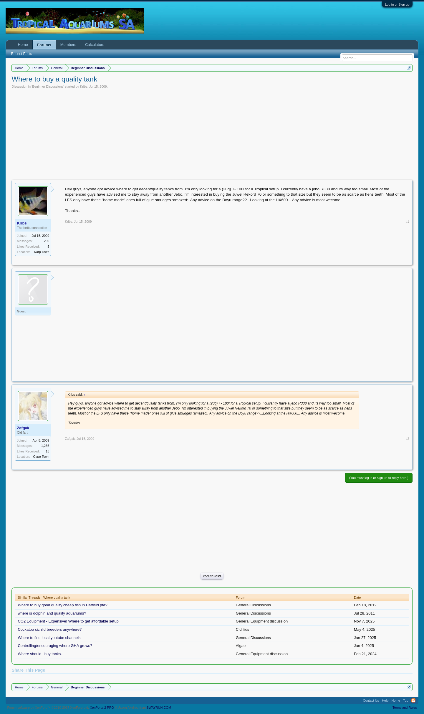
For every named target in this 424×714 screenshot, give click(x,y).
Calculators (94, 44)
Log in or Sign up (397, 4)
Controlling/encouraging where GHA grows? (55, 645)
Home (23, 44)
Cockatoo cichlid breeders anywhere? (50, 629)
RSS (413, 700)
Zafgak (23, 428)
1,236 (45, 445)
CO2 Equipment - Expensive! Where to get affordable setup (68, 621)
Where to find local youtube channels (49, 637)
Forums (44, 45)
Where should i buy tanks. (40, 654)
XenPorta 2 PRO (102, 707)
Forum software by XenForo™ (48, 707)
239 (46, 241)
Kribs (83, 86)
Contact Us (371, 700)
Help (385, 700)
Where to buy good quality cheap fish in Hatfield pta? (62, 605)
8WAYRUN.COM (159, 707)
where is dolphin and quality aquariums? (52, 613)
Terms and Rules (404, 707)
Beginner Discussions (47, 86)
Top (405, 700)
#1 (407, 221)
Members (68, 44)
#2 (407, 438)
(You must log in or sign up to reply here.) (378, 478)
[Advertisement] (212, 132)
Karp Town (41, 252)
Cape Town (41, 456)
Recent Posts (212, 576)
